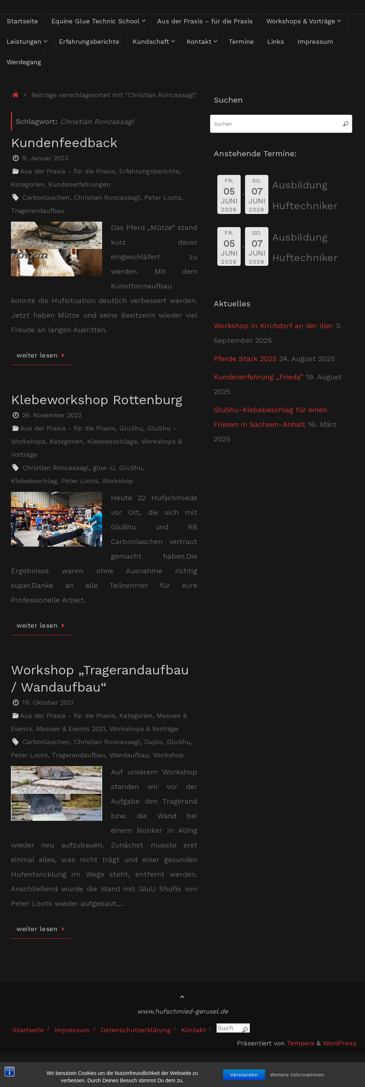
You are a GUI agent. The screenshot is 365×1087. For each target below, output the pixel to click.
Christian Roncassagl (107, 197)
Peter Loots (162, 197)
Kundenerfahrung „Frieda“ (258, 376)
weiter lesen (42, 355)
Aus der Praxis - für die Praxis (67, 171)
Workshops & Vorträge (143, 728)
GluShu (131, 428)
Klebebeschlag (34, 481)
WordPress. (340, 1043)
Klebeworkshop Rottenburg (96, 399)
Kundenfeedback (64, 142)
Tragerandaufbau (38, 210)
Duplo (153, 742)
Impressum (72, 1030)
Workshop (117, 481)
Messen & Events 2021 (70, 728)
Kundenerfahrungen (79, 184)
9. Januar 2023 (45, 158)
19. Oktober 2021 (48, 702)
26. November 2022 (52, 415)
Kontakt (193, 1030)
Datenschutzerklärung (136, 1030)
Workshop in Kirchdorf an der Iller (273, 325)
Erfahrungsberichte (149, 171)
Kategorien (27, 184)
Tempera (300, 1043)
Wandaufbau (129, 755)
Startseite (28, 1030)
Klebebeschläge (112, 441)
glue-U (104, 467)
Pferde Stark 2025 (245, 358)
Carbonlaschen (46, 197)
